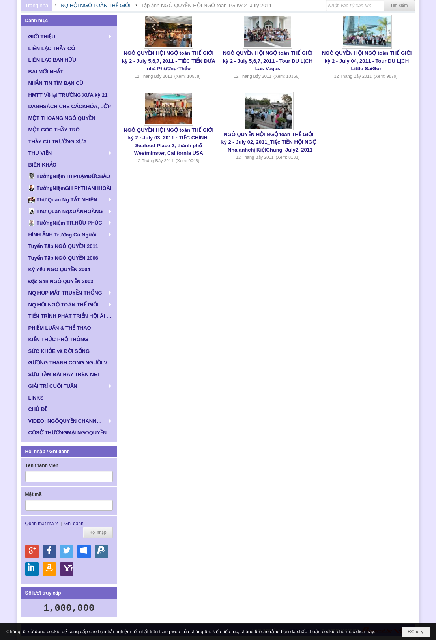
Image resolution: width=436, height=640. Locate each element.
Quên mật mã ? (41, 523)
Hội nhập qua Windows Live (84, 551)
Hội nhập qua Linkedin (32, 569)
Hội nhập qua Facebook (49, 551)
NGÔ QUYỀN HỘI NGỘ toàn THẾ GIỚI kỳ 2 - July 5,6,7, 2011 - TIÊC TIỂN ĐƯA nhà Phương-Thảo (168, 60)
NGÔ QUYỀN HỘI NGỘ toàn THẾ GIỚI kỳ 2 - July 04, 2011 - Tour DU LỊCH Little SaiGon (367, 60)
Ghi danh (74, 523)
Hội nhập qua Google (32, 551)
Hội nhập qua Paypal (101, 551)
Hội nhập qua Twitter (66, 551)
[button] (69, 36)
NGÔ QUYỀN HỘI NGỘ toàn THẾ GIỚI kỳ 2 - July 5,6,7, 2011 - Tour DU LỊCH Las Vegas (268, 60)
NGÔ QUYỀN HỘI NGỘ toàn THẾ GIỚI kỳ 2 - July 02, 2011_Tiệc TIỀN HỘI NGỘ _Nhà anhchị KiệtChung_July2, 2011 (268, 142)
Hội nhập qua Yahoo (66, 569)
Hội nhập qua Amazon (49, 569)
